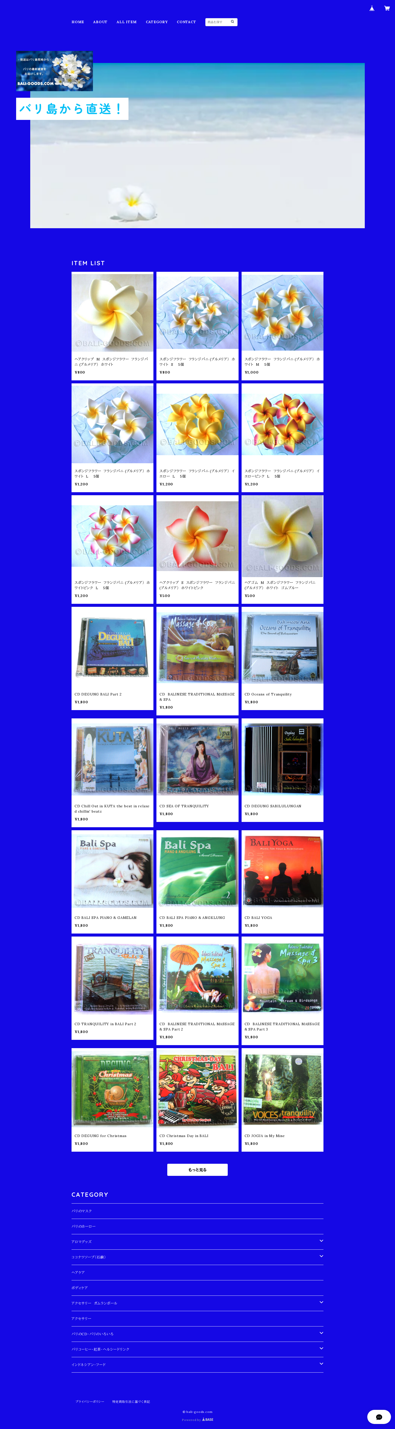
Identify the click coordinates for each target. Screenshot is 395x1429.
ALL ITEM (127, 22)
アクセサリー (81, 1318)
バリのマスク (82, 1211)
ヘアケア (78, 1272)
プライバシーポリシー (90, 1402)
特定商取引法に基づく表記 (131, 1402)
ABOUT (100, 22)
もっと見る (197, 1169)
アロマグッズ (82, 1242)
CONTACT (186, 22)
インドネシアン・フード (89, 1364)
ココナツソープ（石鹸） (89, 1257)
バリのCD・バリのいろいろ (92, 1334)
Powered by (197, 1420)
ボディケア (80, 1288)
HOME (78, 22)
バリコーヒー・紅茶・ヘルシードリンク (100, 1349)
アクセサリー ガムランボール (94, 1303)
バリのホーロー (84, 1226)
